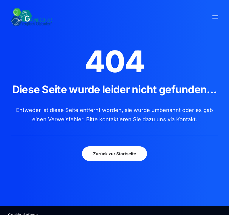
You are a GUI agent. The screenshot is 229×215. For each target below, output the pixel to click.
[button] (215, 17)
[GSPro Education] (31, 17)
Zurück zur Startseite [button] (114, 153)
